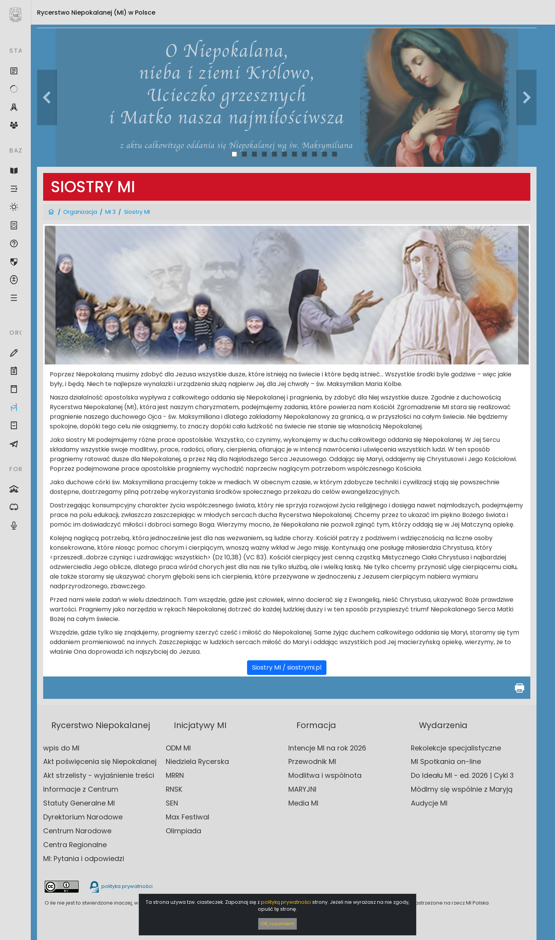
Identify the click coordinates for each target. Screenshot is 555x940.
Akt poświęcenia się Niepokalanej (99, 761)
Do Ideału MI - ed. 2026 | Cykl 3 (462, 775)
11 (334, 154)
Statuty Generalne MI (79, 803)
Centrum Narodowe (77, 831)
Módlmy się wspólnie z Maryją (462, 789)
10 (324, 154)
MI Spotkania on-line (446, 761)
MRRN (175, 775)
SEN (172, 803)
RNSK (174, 789)
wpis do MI (61, 748)
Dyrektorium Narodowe (83, 817)
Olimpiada (183, 831)
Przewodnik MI (312, 761)
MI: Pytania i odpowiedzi (83, 858)
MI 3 (110, 212)
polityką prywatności (286, 902)
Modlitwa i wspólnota (325, 775)
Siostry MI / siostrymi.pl (286, 667)
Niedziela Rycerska (197, 761)
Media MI (303, 803)
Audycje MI (429, 803)
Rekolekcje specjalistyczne (456, 748)
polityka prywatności (121, 886)
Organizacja (80, 212)
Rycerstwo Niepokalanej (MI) (96, 12)
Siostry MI (137, 212)
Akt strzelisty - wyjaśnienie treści (98, 775)
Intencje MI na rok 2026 (327, 748)
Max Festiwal (187, 817)
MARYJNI (302, 789)
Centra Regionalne (75, 844)
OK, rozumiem (277, 923)
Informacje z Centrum (80, 789)
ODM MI (178, 748)
